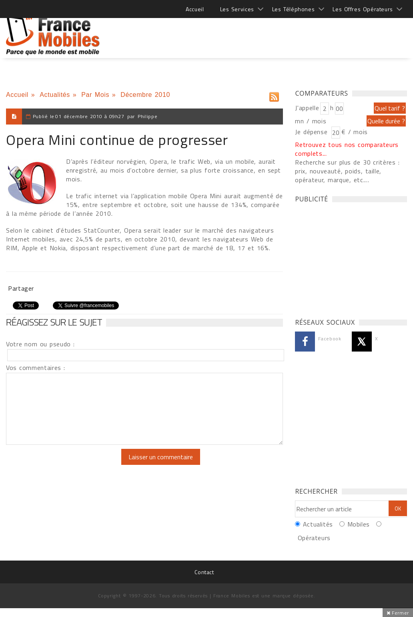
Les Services (237, 9)
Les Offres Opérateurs (363, 9)
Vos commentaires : (35, 367)
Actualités (55, 94)
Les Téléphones (293, 9)
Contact (204, 572)
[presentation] (73, 464)
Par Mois (95, 94)
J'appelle (307, 107)
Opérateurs (314, 538)
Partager (21, 288)
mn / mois (310, 121)
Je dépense (312, 131)
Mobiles (358, 524)
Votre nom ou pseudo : (40, 344)
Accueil (195, 9)
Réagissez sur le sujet (54, 322)
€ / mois (354, 131)
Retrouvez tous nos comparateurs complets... (347, 149)
